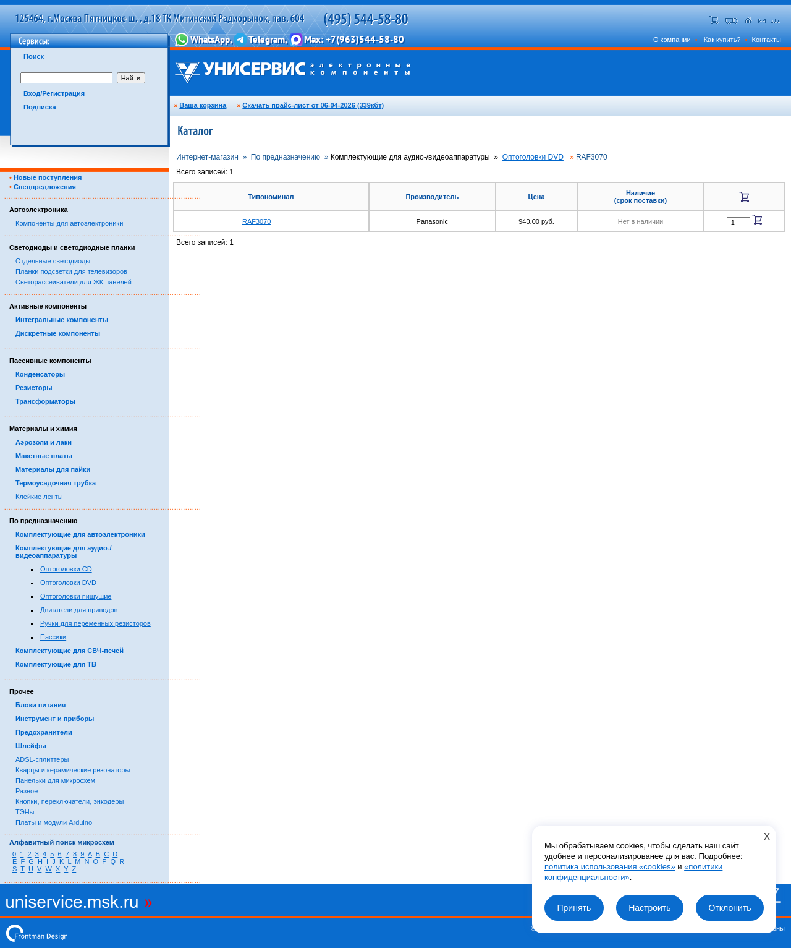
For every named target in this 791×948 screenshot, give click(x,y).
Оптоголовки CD (66, 569)
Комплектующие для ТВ (55, 664)
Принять (574, 908)
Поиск (33, 56)
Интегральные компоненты (61, 319)
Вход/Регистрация (54, 93)
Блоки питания (40, 705)
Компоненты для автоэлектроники (69, 223)
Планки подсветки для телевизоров (71, 271)
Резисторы (34, 387)
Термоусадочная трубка (55, 483)
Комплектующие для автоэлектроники (80, 534)
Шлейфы (30, 745)
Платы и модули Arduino (53, 822)
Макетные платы (43, 455)
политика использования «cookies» (609, 866)
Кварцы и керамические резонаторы (72, 770)
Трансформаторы (45, 401)
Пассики (53, 637)
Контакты (766, 39)
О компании (672, 39)
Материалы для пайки (52, 469)
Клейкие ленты (39, 496)
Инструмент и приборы (55, 718)
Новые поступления (48, 177)
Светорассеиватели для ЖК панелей (73, 282)
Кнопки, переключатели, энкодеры (69, 801)
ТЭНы (24, 812)
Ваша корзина (202, 105)
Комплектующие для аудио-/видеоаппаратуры (63, 551)
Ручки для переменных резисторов (95, 623)
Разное (26, 791)
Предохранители (43, 732)
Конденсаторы (40, 374)
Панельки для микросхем (55, 780)
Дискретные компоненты (57, 333)
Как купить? (722, 39)
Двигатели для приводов (78, 609)
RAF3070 (256, 221)
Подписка (39, 107)
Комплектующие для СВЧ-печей (69, 650)
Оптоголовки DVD (68, 582)
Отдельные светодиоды (52, 261)
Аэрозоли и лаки (43, 442)
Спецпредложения (45, 186)
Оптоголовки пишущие (75, 596)
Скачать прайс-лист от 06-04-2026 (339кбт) (313, 105)
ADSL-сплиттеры (42, 759)
